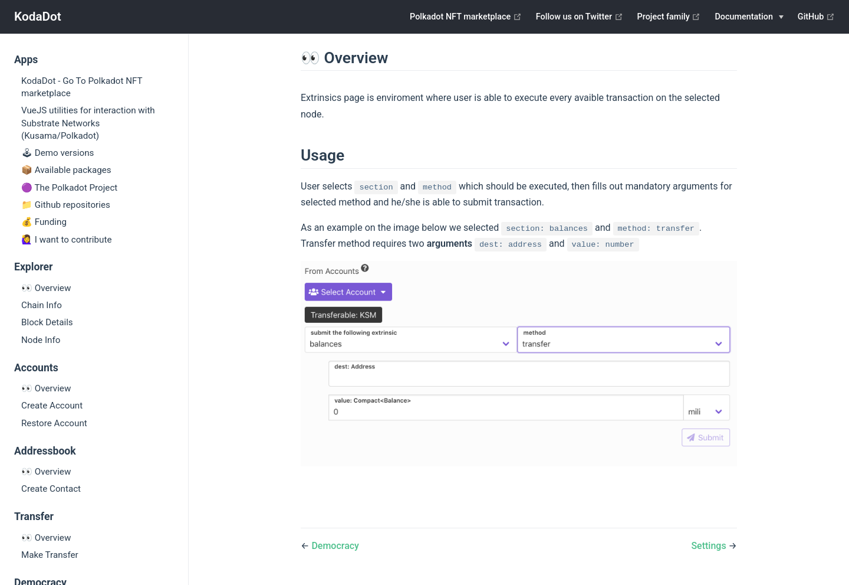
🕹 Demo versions (57, 153)
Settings (709, 545)
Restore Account (54, 423)
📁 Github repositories (65, 205)
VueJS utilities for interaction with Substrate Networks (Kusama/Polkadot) (88, 123)
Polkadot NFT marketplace (466, 17)
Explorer (33, 267)
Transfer (34, 516)
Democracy (335, 545)
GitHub (816, 17)
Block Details (47, 322)
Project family (669, 17)
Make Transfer (49, 555)
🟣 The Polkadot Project (69, 187)
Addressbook (45, 451)
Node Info (40, 340)
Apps (26, 60)
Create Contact (51, 488)
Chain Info (41, 305)
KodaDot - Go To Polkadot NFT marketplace (81, 87)
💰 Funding (44, 222)
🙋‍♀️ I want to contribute (66, 239)
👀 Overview (46, 288)
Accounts (36, 368)
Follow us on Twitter (579, 17)
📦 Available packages (66, 170)
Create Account (52, 405)
